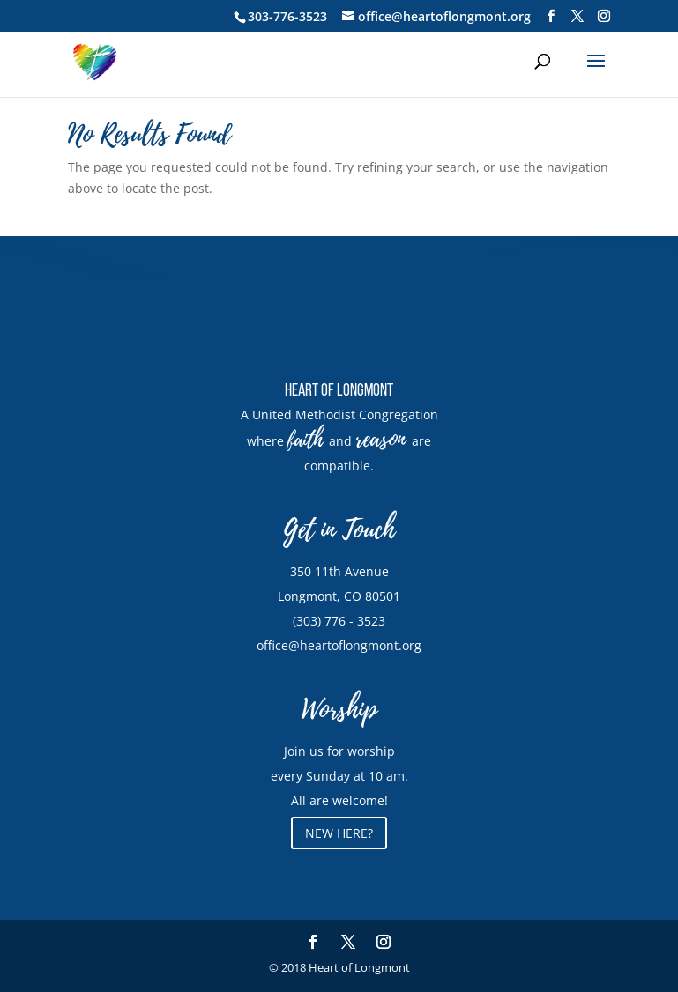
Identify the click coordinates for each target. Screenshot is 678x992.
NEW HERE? (339, 833)
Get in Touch (339, 530)
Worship (339, 709)
